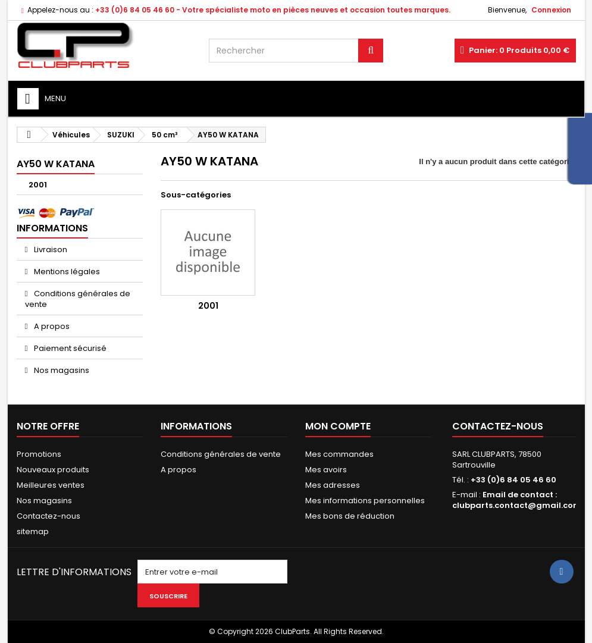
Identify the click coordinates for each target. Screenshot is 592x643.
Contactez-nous (48, 516)
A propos (51, 326)
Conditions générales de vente (78, 299)
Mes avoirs (326, 469)
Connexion (551, 10)
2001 (38, 184)
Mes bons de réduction (349, 516)
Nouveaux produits (53, 469)
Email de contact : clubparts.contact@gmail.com (516, 500)
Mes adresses (332, 485)
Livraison (49, 249)
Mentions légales (66, 271)
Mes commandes (339, 454)
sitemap (33, 531)
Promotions (39, 454)
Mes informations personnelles (365, 500)
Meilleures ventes (50, 485)
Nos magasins (60, 370)
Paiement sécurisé (69, 348)
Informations (52, 228)
